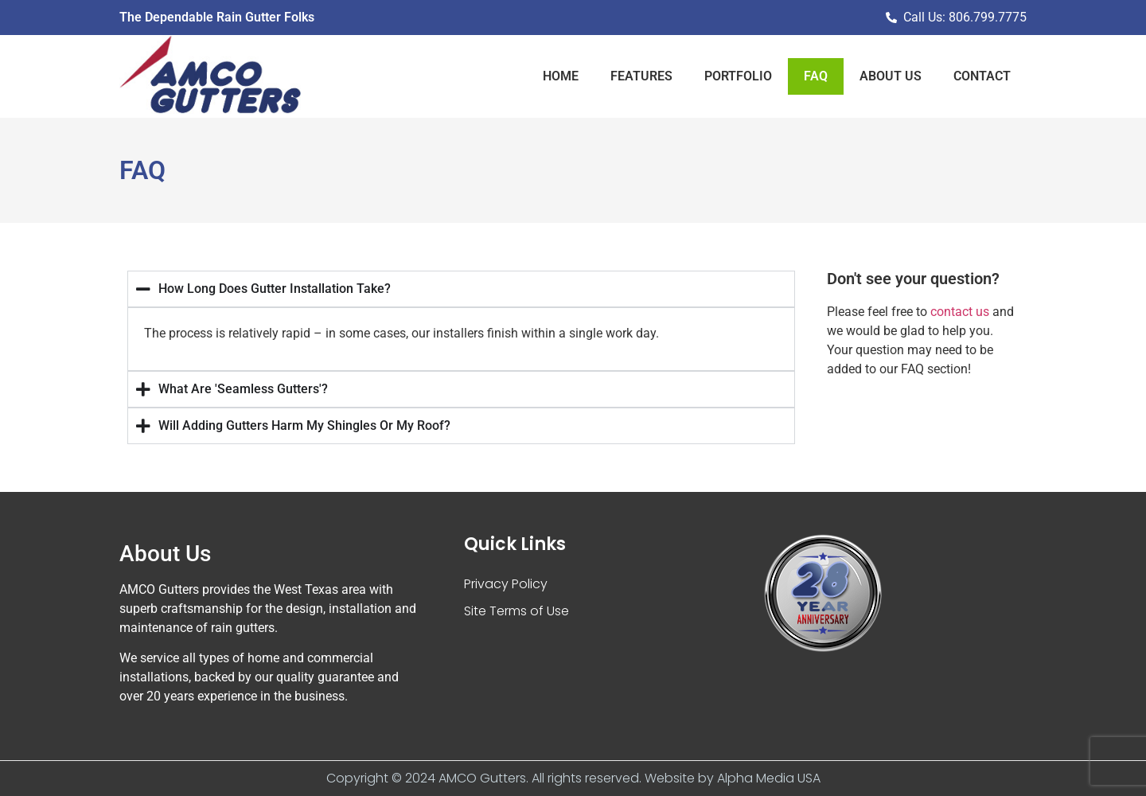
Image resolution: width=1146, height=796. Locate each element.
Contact (982, 76)
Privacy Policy (506, 584)
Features (641, 76)
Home (561, 76)
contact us (959, 311)
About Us (891, 76)
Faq (816, 76)
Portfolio (738, 76)
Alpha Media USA (769, 778)
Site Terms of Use (516, 611)
